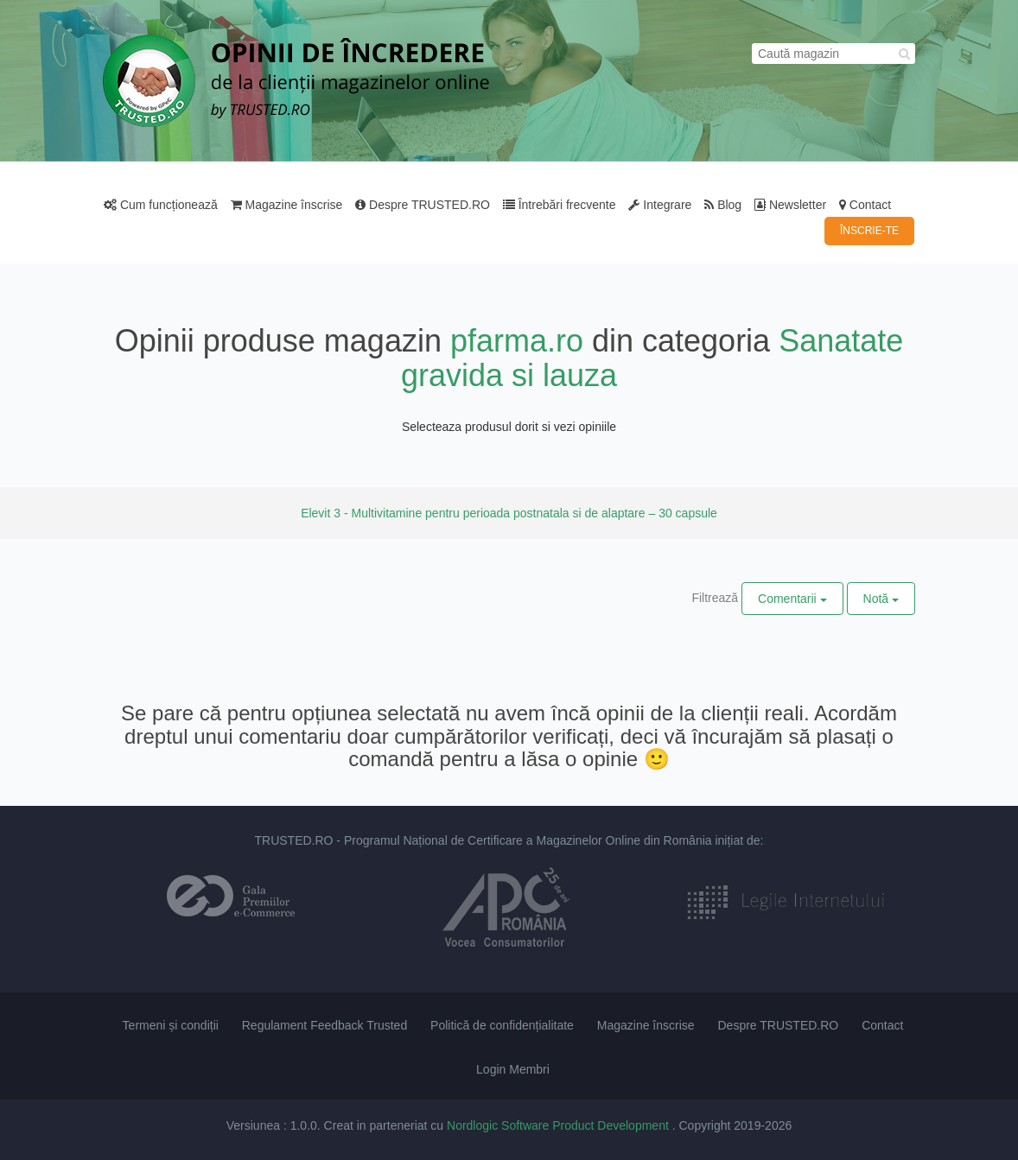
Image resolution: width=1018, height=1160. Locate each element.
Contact (865, 205)
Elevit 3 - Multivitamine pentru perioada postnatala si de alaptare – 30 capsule (509, 513)
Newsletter (790, 205)
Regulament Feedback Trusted (324, 1025)
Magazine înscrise (287, 205)
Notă (881, 598)
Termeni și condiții (171, 1025)
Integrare (659, 205)
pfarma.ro (516, 340)
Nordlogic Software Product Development (559, 1125)
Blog (722, 205)
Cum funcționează (161, 205)
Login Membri (513, 1069)
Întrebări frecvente (559, 205)
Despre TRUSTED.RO (422, 205)
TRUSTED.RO (293, 840)
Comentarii (792, 598)
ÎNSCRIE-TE (869, 231)
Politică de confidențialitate (502, 1025)
